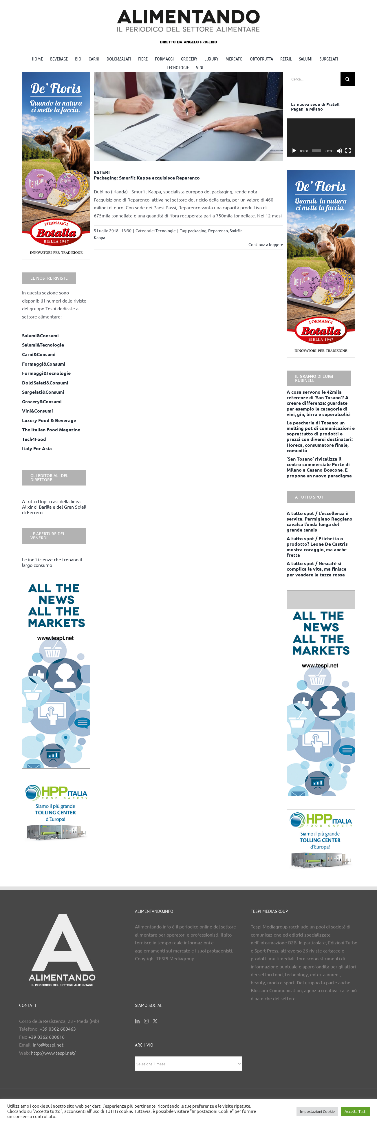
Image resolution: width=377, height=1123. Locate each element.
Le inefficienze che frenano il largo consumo (52, 562)
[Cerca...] (314, 79)
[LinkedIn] (137, 1021)
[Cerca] (348, 79)
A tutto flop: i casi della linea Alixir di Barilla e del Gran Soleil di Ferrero (54, 506)
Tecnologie (165, 230)
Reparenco (218, 230)
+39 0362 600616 (46, 1037)
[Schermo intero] (348, 151)
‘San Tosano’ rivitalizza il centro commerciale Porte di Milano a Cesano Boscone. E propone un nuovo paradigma (319, 467)
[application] (321, 137)
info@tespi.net (48, 1044)
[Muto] (339, 151)
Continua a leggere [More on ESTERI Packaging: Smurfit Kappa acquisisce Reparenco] (265, 244)
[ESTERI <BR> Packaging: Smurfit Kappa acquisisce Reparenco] (188, 116)
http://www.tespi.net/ (53, 1053)
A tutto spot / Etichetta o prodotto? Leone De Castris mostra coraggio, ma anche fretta (317, 546)
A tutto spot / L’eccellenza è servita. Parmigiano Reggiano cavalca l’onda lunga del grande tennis (319, 521)
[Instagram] (146, 1021)
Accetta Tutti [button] (355, 1111)
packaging (197, 230)
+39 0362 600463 (58, 1029)
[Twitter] (155, 1021)
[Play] (294, 151)
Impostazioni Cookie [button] (317, 1111)
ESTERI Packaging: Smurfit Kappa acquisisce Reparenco (147, 175)
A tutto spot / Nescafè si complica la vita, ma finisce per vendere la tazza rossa (316, 568)
